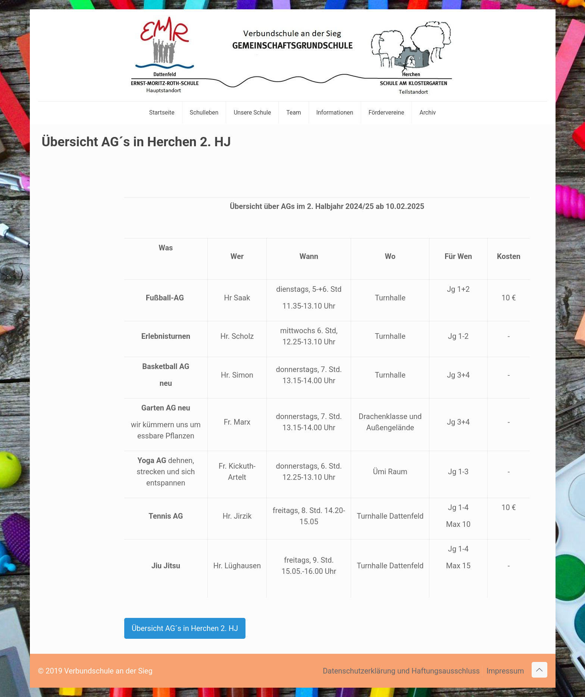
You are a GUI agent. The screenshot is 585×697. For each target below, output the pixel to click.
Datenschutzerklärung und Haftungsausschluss (401, 670)
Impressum (505, 670)
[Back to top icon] (539, 670)
